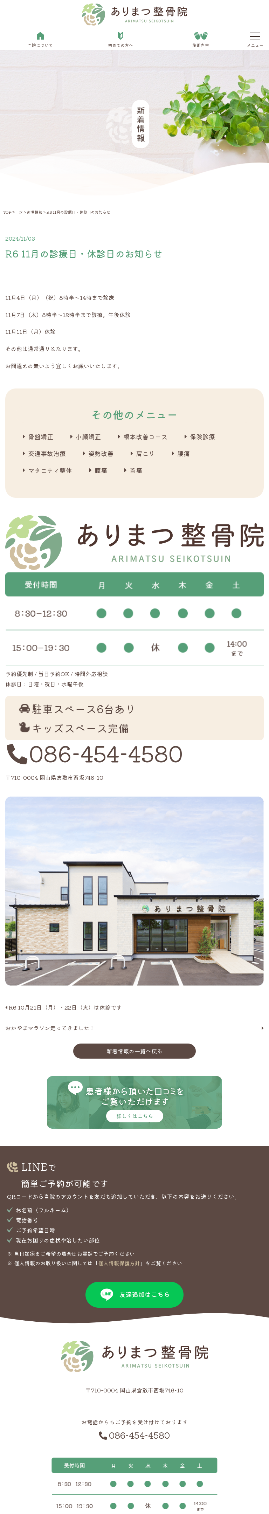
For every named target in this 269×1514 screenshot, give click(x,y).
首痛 (136, 470)
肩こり (145, 453)
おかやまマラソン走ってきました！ (50, 1028)
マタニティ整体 (50, 470)
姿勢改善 (100, 453)
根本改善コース (145, 436)
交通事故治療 (47, 453)
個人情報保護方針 (119, 1263)
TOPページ (13, 212)
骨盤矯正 (40, 436)
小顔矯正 (88, 436)
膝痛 (101, 470)
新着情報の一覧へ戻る (134, 1051)
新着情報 (34, 212)
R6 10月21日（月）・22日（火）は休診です (65, 1007)
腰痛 (183, 453)
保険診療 (202, 436)
